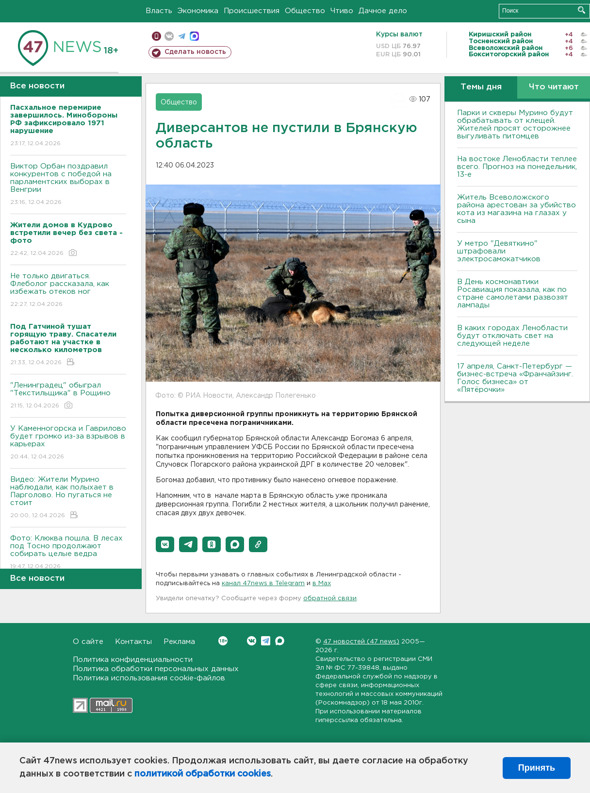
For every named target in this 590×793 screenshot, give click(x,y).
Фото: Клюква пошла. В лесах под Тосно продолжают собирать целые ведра (68, 553)
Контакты (133, 642)
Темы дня (481, 87)
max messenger (194, 36)
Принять (536, 768)
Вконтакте (223, 640)
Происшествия (251, 11)
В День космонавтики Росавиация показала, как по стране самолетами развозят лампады (512, 293)
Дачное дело (383, 11)
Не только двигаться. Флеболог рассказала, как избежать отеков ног (68, 290)
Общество (305, 11)
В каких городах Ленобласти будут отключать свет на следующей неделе (512, 336)
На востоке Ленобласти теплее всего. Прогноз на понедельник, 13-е (517, 167)
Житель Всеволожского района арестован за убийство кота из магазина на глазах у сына (516, 209)
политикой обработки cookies (202, 774)
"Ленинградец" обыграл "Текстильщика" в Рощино (68, 396)
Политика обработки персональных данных (156, 669)
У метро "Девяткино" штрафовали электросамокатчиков (499, 251)
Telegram (265, 640)
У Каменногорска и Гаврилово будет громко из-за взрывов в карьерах (68, 443)
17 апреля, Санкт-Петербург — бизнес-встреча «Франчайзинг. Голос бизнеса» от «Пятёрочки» (515, 378)
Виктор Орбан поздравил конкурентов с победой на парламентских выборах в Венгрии (68, 184)
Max (279, 640)
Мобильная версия (156, 36)
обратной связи (330, 598)
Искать (581, 10)
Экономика (198, 11)
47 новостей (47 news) (361, 641)
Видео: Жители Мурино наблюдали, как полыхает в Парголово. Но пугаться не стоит (68, 498)
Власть (159, 11)
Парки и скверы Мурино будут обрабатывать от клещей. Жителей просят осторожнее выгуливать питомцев (515, 124)
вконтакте (169, 36)
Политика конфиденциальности (133, 660)
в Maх (321, 583)
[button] (165, 544)
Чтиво (341, 11)
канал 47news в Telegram (263, 583)
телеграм (181, 36)
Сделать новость (195, 52)
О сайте (88, 642)
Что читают (554, 87)
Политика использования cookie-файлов (149, 678)
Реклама (179, 642)
